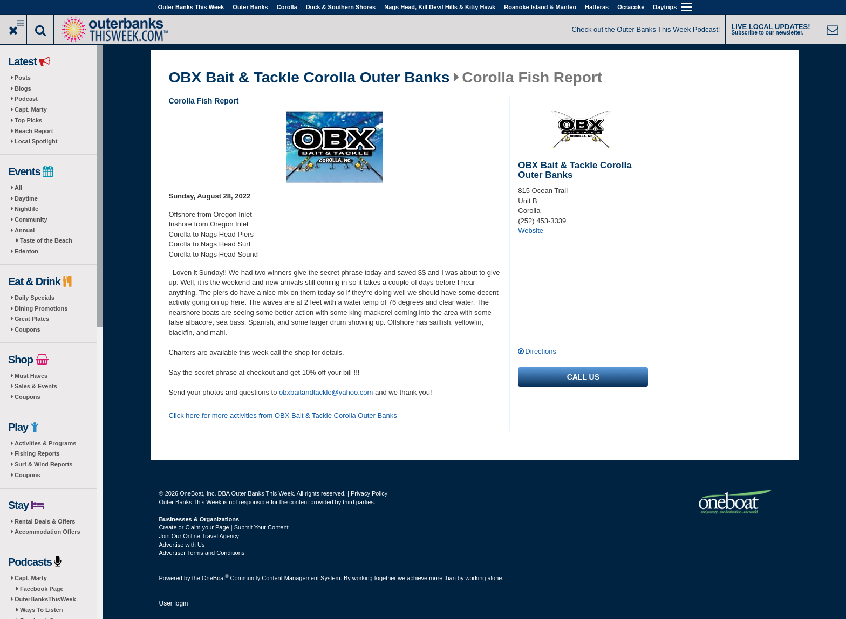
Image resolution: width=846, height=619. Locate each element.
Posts (23, 77)
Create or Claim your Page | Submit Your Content (224, 527)
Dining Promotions (41, 308)
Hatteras (597, 7)
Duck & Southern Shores (341, 7)
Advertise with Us (182, 544)
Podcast (26, 98)
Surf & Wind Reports (43, 464)
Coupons (27, 329)
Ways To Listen (41, 610)
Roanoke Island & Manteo (540, 7)
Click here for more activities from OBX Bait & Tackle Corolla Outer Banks (283, 415)
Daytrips (665, 7)
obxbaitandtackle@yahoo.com (326, 392)
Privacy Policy (369, 493)
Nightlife (26, 208)
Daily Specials (34, 297)
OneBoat (215, 578)
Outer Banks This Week (191, 7)
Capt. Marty (31, 109)
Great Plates (32, 318)
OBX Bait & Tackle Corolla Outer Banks (309, 78)
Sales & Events (36, 386)
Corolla (287, 7)
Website (530, 230)
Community (31, 219)
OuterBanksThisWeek (45, 599)
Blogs (23, 88)
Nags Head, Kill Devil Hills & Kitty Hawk (439, 7)
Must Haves (31, 376)
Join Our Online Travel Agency (199, 536)
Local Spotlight (36, 141)
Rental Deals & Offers (45, 521)
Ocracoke (630, 7)
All (18, 187)
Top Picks (28, 120)
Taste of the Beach (46, 240)
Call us (583, 377)
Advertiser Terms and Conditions (202, 552)
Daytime (26, 198)
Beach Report (34, 131)
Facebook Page (42, 589)
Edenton (26, 251)
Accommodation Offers (47, 531)
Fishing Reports (37, 453)
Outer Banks (250, 7)
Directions (540, 351)
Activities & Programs (45, 443)
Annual (25, 230)
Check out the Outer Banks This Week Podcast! (646, 29)
